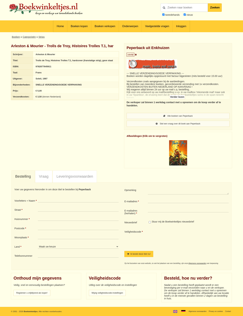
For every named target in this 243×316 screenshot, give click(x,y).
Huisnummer (21, 219)
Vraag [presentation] (43, 177)
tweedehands (172, 14)
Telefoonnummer (23, 256)
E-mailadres (130, 202)
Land (17, 247)
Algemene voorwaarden (197, 264)
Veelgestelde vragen (157, 26)
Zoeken (215, 7)
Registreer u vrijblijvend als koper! (34, 294)
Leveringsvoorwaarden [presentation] (75, 177)
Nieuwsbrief (130, 223)
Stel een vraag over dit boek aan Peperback (178, 124)
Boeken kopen (79, 26)
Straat (17, 210)
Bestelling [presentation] (23, 177)
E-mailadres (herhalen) (130, 212)
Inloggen (181, 26)
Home (60, 26)
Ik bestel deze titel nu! (140, 254)
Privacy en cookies (214, 311)
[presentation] (176, 238)
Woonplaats (20, 238)
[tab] (23, 177)
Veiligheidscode (132, 232)
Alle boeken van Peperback (178, 116)
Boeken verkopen (105, 26)
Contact (227, 311)
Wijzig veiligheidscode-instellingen (110, 294)
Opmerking (130, 190)
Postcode (19, 229)
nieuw (189, 14)
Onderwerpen (130, 26)
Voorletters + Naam (24, 201)
